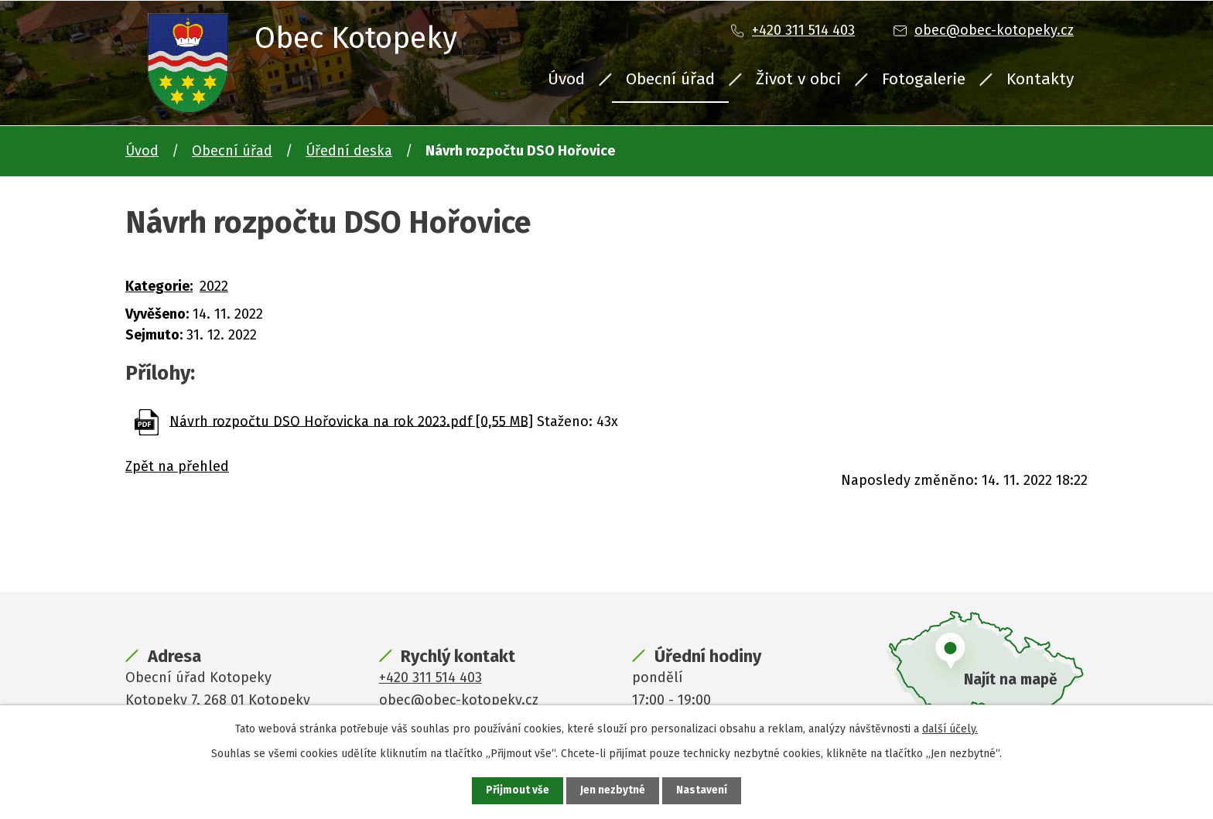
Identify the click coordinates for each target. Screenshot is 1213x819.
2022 (214, 286)
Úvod (566, 79)
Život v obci (798, 79)
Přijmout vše (517, 790)
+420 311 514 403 (803, 30)
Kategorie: (159, 286)
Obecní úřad (670, 79)
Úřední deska (349, 150)
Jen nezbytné (613, 790)
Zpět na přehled (177, 466)
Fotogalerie (923, 79)
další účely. (950, 728)
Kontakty (1040, 79)
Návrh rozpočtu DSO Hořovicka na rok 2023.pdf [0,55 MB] (351, 420)
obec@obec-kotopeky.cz (994, 30)
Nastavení (702, 790)
